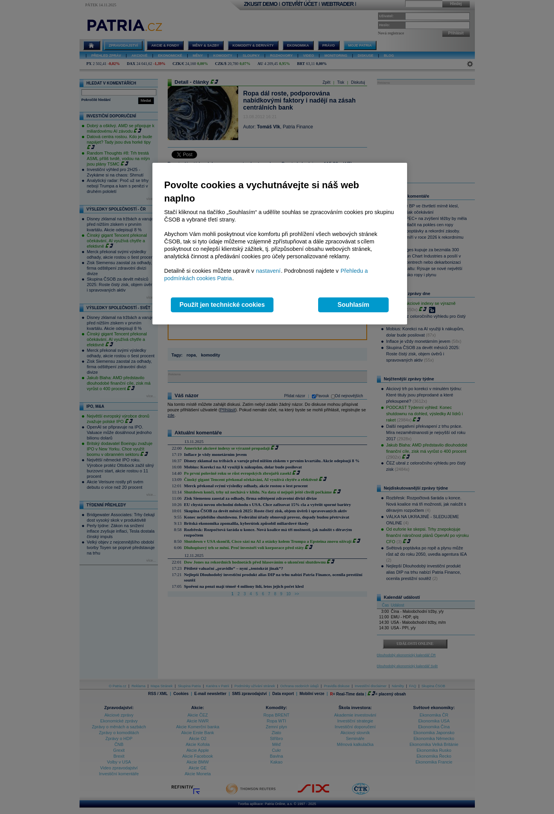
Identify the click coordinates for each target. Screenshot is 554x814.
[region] (279, 243)
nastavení (268, 271)
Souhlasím (353, 304)
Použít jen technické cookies (222, 304)
